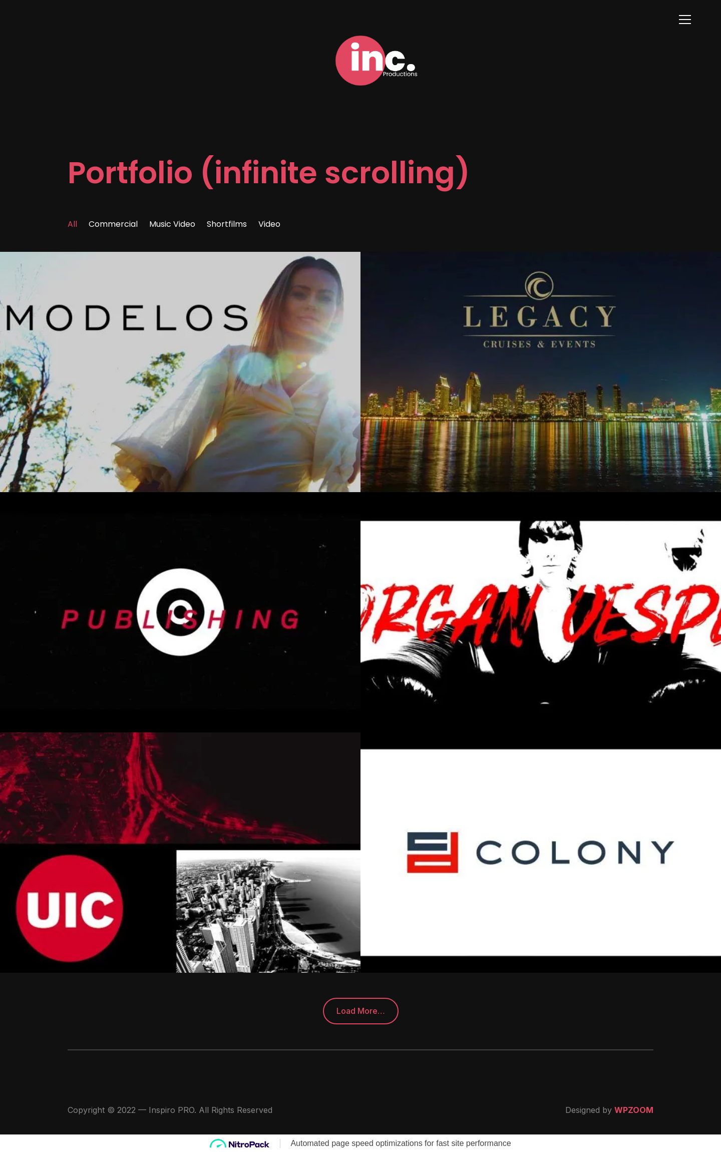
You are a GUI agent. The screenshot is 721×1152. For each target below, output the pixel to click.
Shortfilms (227, 224)
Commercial (113, 224)
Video (269, 224)
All (72, 224)
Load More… (360, 1011)
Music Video (172, 224)
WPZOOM (633, 1110)
